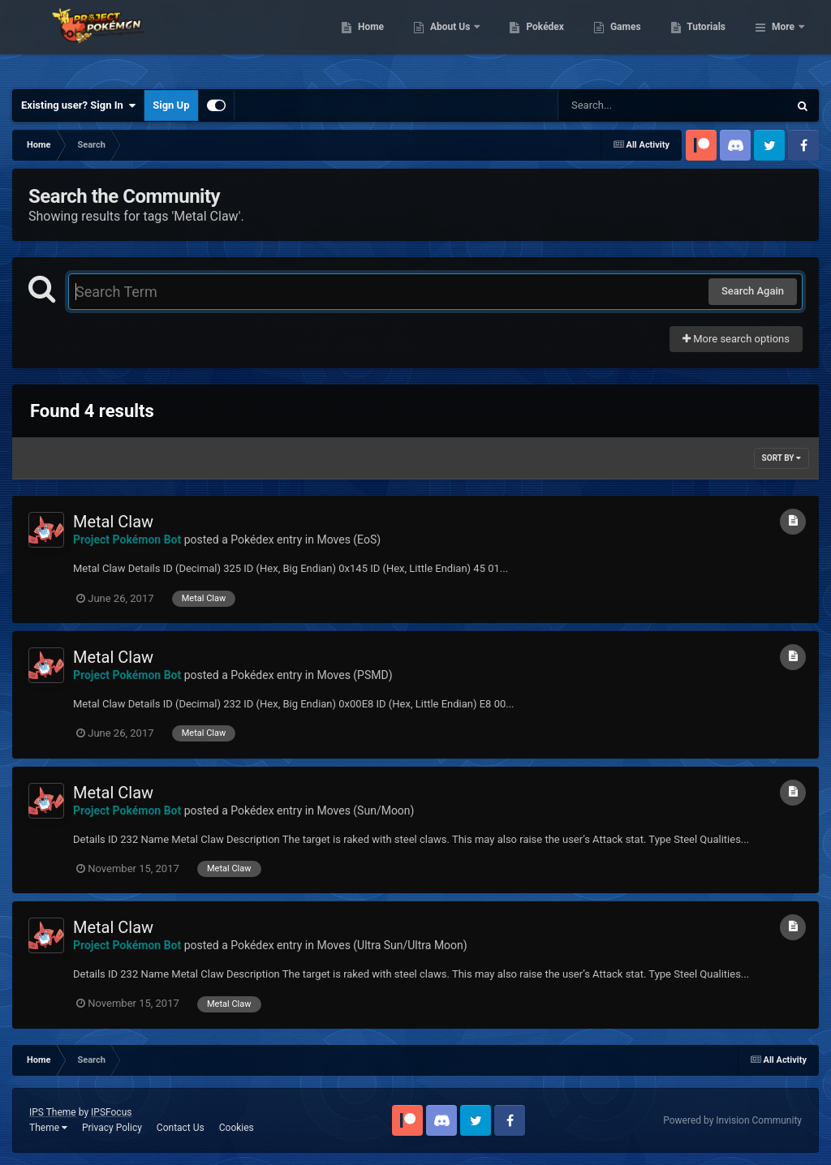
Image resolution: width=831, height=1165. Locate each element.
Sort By (781, 458)
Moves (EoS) (348, 539)
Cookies (236, 1127)
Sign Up (171, 105)
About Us (534, 40)
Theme (48, 1127)
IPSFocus (111, 1112)
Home (454, 40)
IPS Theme (52, 1112)
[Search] (632, 105)
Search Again (752, 291)
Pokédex (629, 40)
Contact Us (181, 1127)
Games (709, 40)
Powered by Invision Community (732, 1120)
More (783, 40)
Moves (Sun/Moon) (365, 810)
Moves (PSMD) (354, 674)
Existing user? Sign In (78, 105)
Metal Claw (113, 521)
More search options (736, 339)
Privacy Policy (112, 1127)
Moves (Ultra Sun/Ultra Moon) (391, 945)
